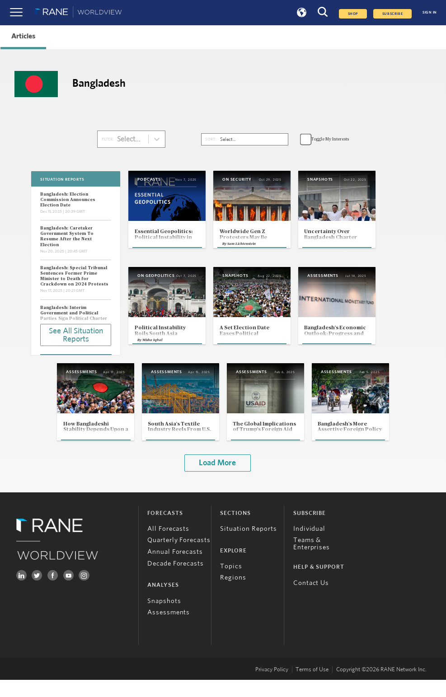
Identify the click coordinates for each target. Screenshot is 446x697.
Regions (233, 594)
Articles (23, 36)
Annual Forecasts (175, 569)
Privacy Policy (271, 686)
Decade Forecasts (175, 580)
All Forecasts (168, 546)
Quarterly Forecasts (179, 557)
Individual (309, 546)
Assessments (168, 629)
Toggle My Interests (330, 139)
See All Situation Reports (76, 334)
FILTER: (107, 139)
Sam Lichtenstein (255, 256)
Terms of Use (312, 686)
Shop (353, 14)
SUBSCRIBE (392, 14)
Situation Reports (248, 546)
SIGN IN (430, 12)
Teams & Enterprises (311, 561)
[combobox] (121, 139)
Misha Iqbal (153, 354)
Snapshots (164, 618)
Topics (231, 583)
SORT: (210, 139)
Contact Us (311, 600)
